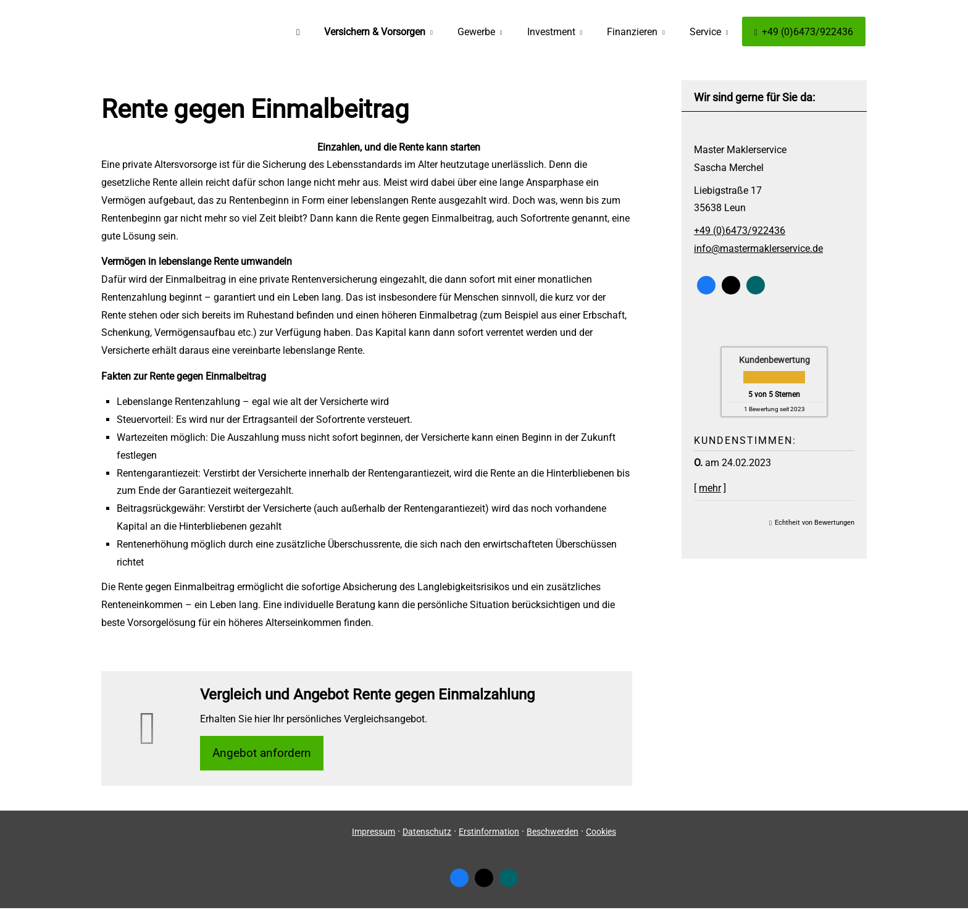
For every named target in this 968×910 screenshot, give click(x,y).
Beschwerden (552, 833)
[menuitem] (298, 31)
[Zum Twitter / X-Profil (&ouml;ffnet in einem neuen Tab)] (731, 285)
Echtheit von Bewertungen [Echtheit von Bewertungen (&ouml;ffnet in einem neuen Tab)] (814, 523)
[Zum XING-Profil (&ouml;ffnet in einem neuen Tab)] (755, 285)
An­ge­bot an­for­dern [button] (264, 753)
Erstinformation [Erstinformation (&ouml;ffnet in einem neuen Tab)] (489, 833)
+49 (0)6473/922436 (739, 230)
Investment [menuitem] (551, 32)
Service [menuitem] (705, 32)
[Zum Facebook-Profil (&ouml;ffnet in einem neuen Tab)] (706, 285)
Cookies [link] (601, 833)
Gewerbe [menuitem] (476, 32)
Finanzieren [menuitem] (632, 32)
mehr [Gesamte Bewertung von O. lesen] (710, 488)
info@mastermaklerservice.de (758, 248)
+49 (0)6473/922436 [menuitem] (803, 32)
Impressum (373, 833)
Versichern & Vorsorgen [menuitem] (374, 32)
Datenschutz (427, 833)
